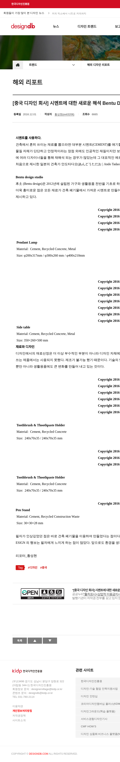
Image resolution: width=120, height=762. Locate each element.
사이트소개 (19, 720)
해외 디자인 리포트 (98, 64)
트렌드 (33, 64)
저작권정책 (19, 715)
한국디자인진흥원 (20, 4)
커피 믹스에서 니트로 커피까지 (69, 13)
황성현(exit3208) (64, 114)
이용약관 (17, 706)
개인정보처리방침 (22, 710)
